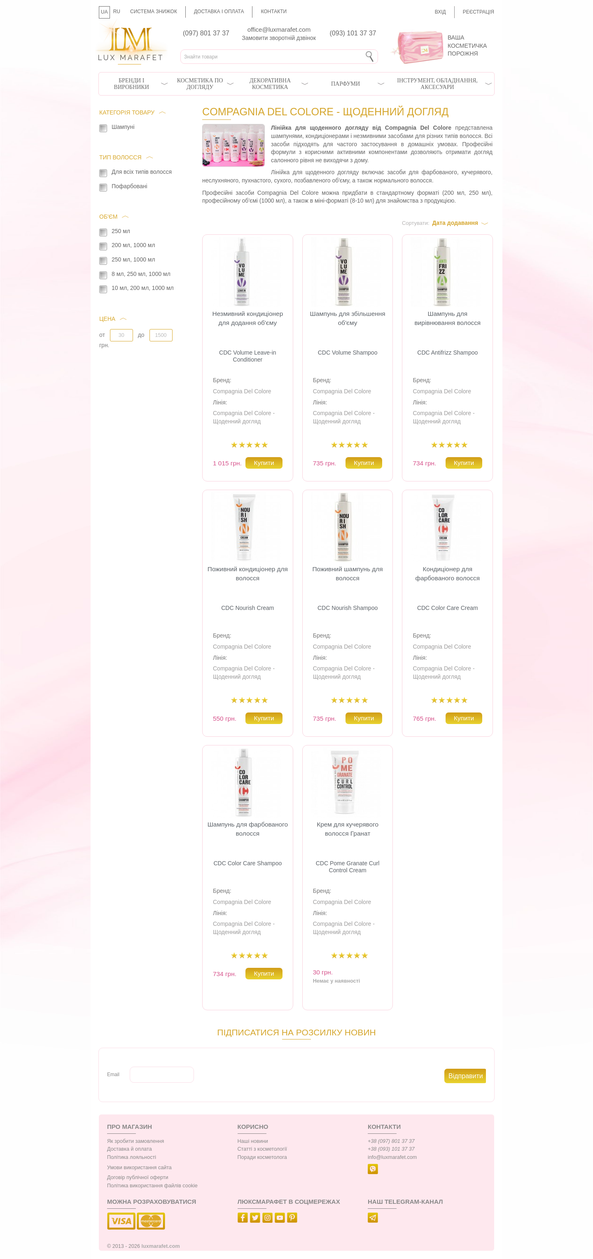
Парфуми (345, 84)
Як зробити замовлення (135, 1141)
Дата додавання (455, 223)
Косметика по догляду (200, 83)
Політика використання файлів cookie (152, 1186)
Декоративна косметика (270, 83)
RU (116, 11)
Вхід (440, 12)
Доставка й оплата (129, 1149)
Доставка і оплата (219, 11)
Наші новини (253, 1141)
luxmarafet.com (161, 1246)
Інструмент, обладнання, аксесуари (437, 83)
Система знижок (153, 11)
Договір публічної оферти (137, 1177)
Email (113, 1074)
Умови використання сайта (139, 1167)
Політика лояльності (131, 1157)
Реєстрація (478, 12)
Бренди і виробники (131, 83)
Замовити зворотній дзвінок (279, 38)
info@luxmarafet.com (392, 1157)
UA (104, 12)
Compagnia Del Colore (242, 391)
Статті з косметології (262, 1149)
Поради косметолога (262, 1157)
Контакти (274, 11)
